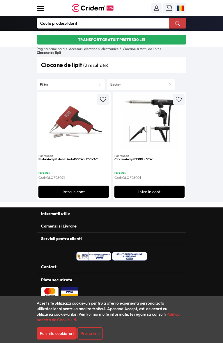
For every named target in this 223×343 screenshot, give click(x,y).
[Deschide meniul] (40, 8)
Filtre (44, 84)
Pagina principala (51, 49)
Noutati (115, 84)
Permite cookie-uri (57, 333)
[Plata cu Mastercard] (50, 291)
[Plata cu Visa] (69, 291)
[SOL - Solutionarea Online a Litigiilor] (129, 256)
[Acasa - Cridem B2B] (99, 8)
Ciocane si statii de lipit (141, 49)
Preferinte (90, 333)
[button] (156, 8)
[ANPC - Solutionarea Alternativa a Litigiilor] (93, 256)
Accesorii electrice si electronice (93, 49)
